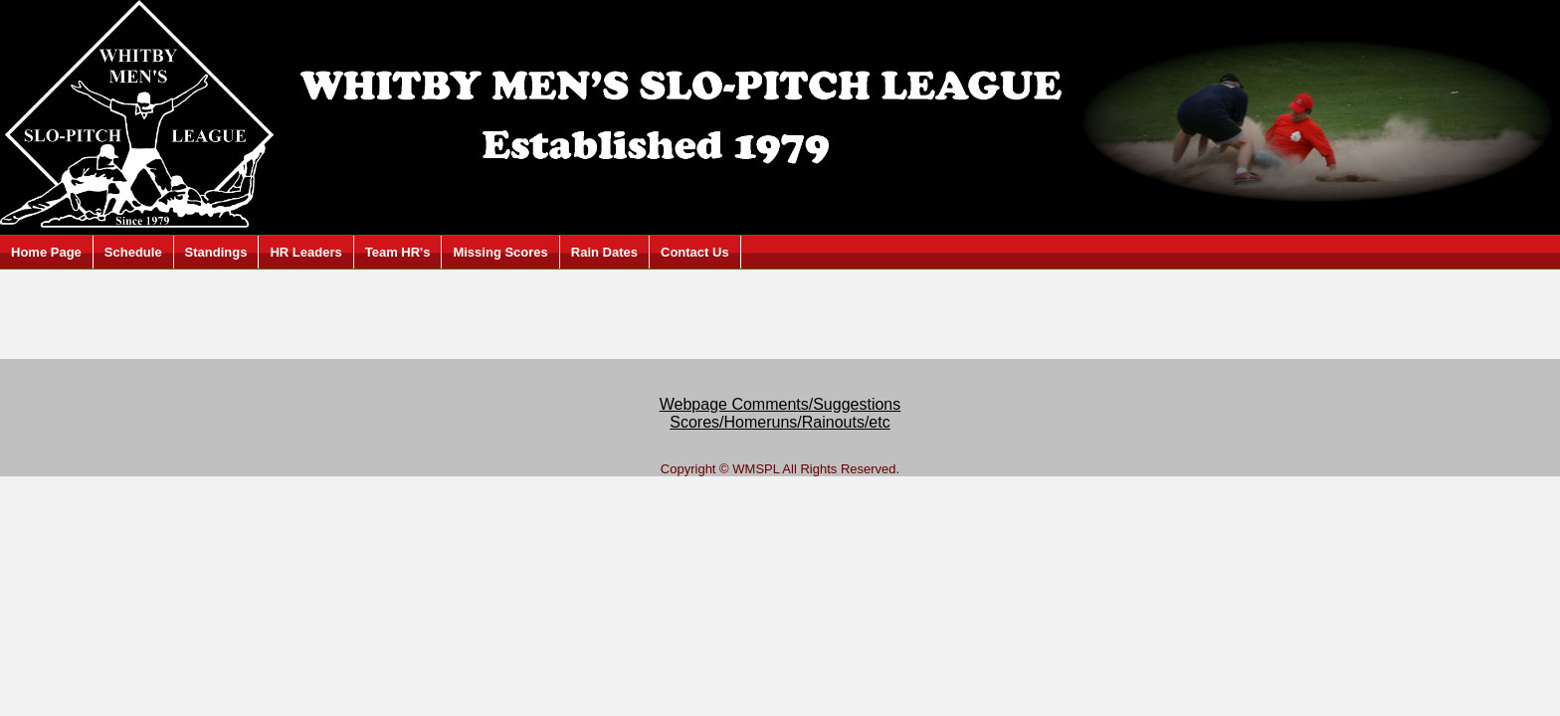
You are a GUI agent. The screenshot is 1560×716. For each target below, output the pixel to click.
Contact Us (695, 252)
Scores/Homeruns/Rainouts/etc (779, 422)
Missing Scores (500, 252)
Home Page (46, 252)
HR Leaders (305, 252)
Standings (216, 252)
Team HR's (398, 252)
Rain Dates (604, 252)
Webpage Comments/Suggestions (780, 404)
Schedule (133, 252)
